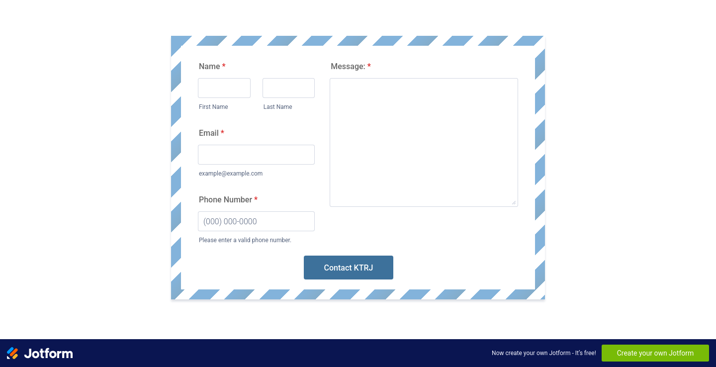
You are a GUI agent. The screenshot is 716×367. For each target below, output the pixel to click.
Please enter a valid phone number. (245, 240)
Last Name (278, 106)
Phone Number (228, 199)
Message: (351, 66)
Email (211, 133)
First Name (213, 106)
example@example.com (231, 173)
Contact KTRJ (348, 268)
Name (212, 66)
